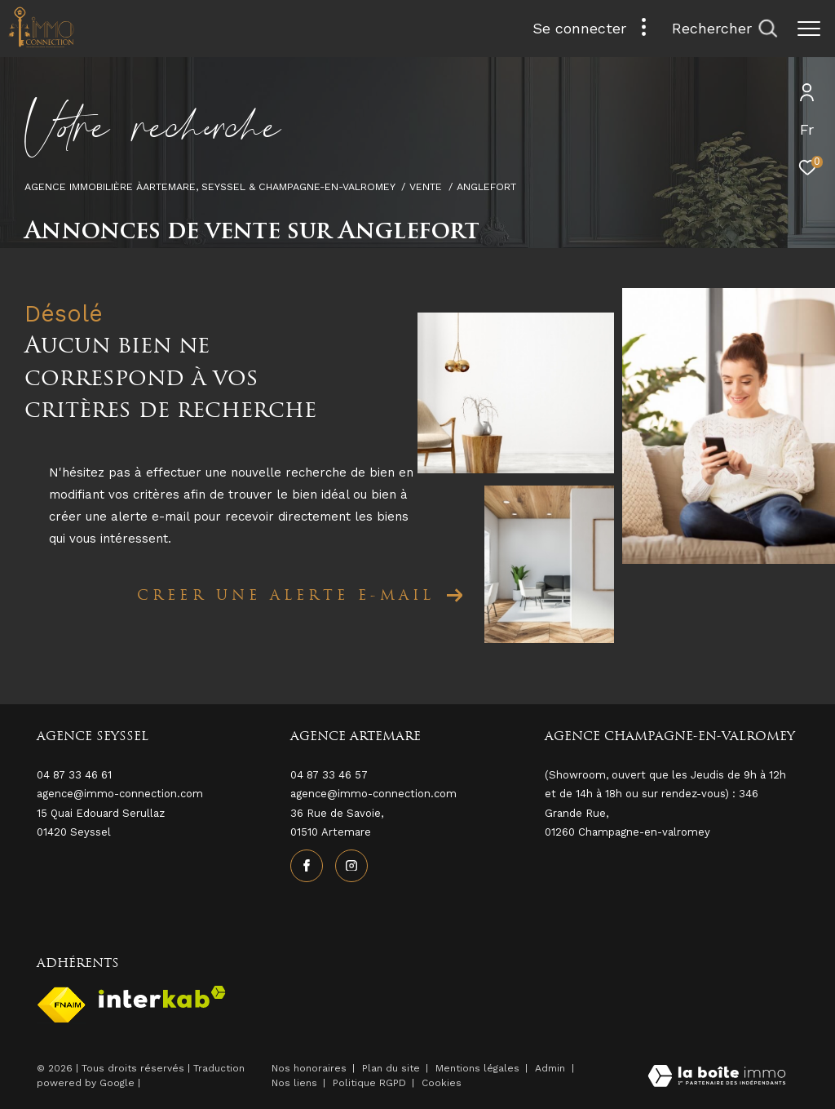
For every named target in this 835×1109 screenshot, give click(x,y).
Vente (425, 186)
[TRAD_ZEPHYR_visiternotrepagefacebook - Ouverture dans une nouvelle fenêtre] (306, 865)
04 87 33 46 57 (329, 775)
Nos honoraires (309, 1068)
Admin (551, 1068)
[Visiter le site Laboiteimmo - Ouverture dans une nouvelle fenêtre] (716, 1077)
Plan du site (392, 1068)
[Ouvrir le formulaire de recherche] (724, 28)
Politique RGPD (369, 1083)
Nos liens (296, 1083)
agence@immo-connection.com (373, 793)
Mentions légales (479, 1068)
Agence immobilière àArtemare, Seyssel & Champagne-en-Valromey (209, 186)
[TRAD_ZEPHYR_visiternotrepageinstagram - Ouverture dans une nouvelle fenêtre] (351, 865)
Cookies (442, 1083)
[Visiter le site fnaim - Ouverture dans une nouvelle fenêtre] (61, 1005)
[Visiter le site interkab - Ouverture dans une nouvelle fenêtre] (162, 997)
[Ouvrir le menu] (809, 28)
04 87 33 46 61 (74, 775)
